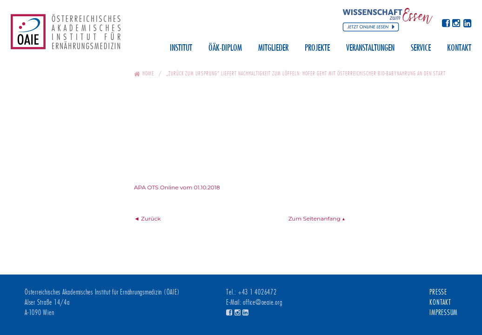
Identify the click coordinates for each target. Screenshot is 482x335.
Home (148, 73)
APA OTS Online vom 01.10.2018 (177, 187)
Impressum (443, 312)
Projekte (317, 48)
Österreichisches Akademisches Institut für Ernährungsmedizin (65, 35)
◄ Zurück (147, 218)
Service (421, 48)
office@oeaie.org (262, 302)
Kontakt (459, 48)
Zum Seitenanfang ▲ (316, 218)
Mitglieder (273, 48)
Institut (181, 48)
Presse (438, 292)
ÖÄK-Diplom (225, 48)
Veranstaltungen (370, 48)
